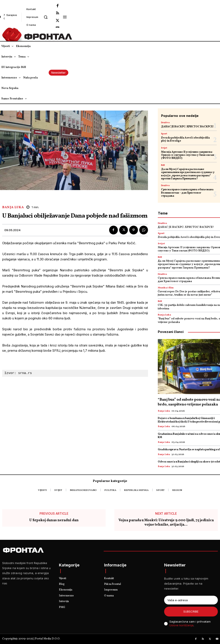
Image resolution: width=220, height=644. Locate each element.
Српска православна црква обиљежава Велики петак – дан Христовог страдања (187, 193)
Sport (164, 134)
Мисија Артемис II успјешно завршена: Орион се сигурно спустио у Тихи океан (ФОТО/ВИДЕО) (187, 155)
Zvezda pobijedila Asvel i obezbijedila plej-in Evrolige (185, 139)
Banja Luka (13, 207)
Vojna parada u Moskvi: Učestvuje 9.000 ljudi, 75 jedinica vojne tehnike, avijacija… (166, 523)
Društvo (165, 122)
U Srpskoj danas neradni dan (54, 521)
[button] (45, 17)
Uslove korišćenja (181, 625)
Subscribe (190, 611)
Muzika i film (166, 288)
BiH (163, 165)
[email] (191, 600)
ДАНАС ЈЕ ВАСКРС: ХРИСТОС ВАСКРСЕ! (187, 126)
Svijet (164, 148)
